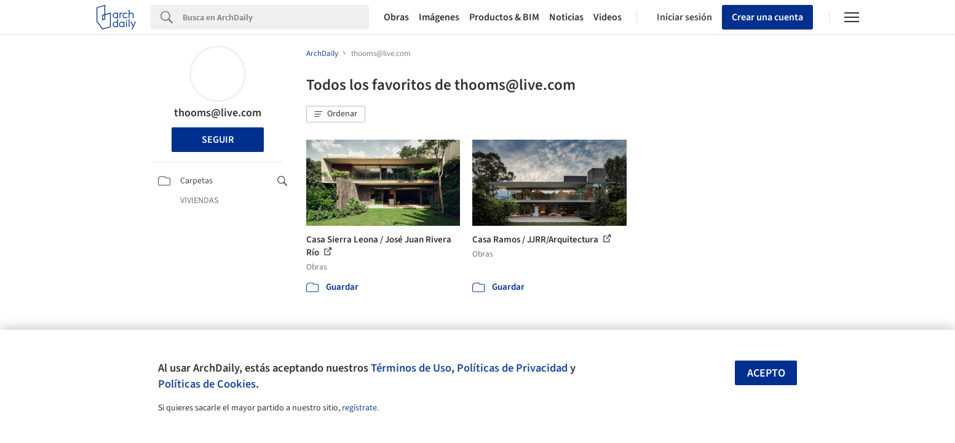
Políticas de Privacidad (512, 368)
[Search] (276, 17)
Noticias (566, 17)
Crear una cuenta (767, 17)
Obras (396, 17)
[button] (335, 114)
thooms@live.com (217, 113)
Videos (607, 17)
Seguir (218, 139)
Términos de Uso (411, 368)
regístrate (359, 408)
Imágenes (439, 17)
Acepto (766, 373)
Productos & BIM (504, 17)
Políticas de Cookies (207, 384)
